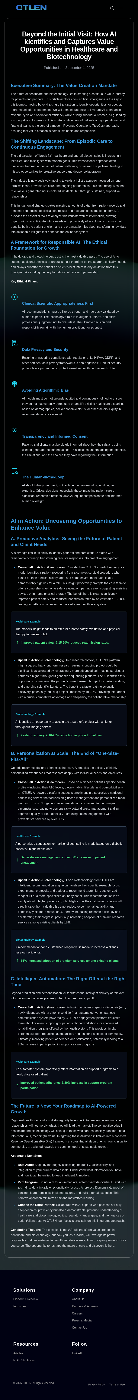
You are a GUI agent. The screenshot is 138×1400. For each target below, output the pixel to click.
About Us (78, 1299)
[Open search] (112, 8)
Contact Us (79, 1327)
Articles (18, 1353)
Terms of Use (117, 1384)
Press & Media (82, 1320)
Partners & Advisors (85, 1306)
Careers (77, 1313)
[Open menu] (121, 8)
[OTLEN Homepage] (31, 8)
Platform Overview (25, 1299)
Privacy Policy (96, 1384)
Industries (19, 1306)
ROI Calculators (24, 1360)
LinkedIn (78, 1353)
